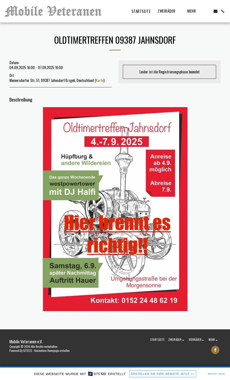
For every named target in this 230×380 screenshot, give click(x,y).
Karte (100, 80)
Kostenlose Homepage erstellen (52, 350)
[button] (169, 11)
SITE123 (27, 350)
